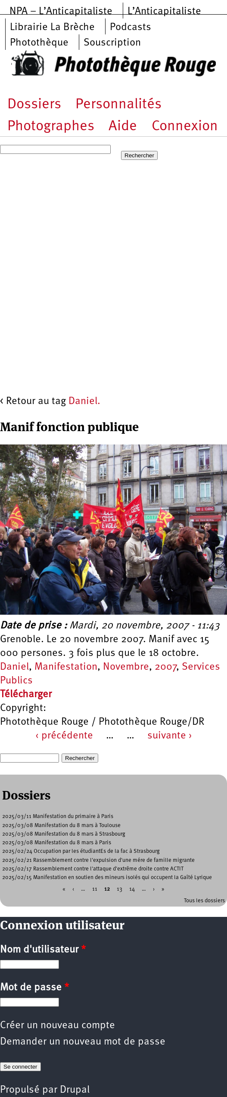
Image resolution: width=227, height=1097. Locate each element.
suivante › (169, 736)
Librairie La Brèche (52, 27)
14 (132, 889)
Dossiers (34, 105)
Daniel (14, 667)
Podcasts (130, 27)
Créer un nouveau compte (57, 1025)
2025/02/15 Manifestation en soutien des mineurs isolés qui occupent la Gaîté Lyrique (107, 877)
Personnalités (118, 105)
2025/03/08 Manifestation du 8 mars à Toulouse (61, 825)
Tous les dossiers (204, 901)
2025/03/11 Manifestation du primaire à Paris (57, 816)
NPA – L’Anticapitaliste (60, 11)
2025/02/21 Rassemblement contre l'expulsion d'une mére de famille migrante (98, 860)
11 (94, 889)
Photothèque (39, 43)
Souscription (112, 43)
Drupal (75, 1090)
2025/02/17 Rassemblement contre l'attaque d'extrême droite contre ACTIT (92, 869)
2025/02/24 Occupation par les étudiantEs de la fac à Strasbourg (81, 851)
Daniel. (84, 401)
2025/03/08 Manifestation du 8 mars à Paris (56, 843)
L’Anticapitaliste (164, 11)
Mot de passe (34, 988)
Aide (123, 127)
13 (119, 889)
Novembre (126, 667)
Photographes (50, 127)
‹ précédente (64, 736)
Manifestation (65, 667)
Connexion (185, 127)
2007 (165, 667)
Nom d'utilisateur (43, 950)
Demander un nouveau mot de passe (82, 1042)
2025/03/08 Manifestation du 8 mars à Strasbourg (63, 834)
